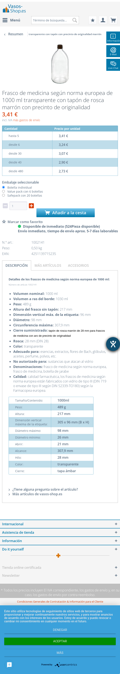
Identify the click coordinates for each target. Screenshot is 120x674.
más (60, 653)
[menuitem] (11, 20)
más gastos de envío (26, 120)
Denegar (60, 630)
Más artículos (48, 265)
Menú (11, 19)
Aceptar (60, 641)
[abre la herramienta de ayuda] (113, 344)
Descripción (16, 265)
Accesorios (78, 265)
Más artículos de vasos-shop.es (35, 494)
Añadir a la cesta (65, 212)
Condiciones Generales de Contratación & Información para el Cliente (60, 601)
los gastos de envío (94, 590)
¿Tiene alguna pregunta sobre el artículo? (43, 489)
